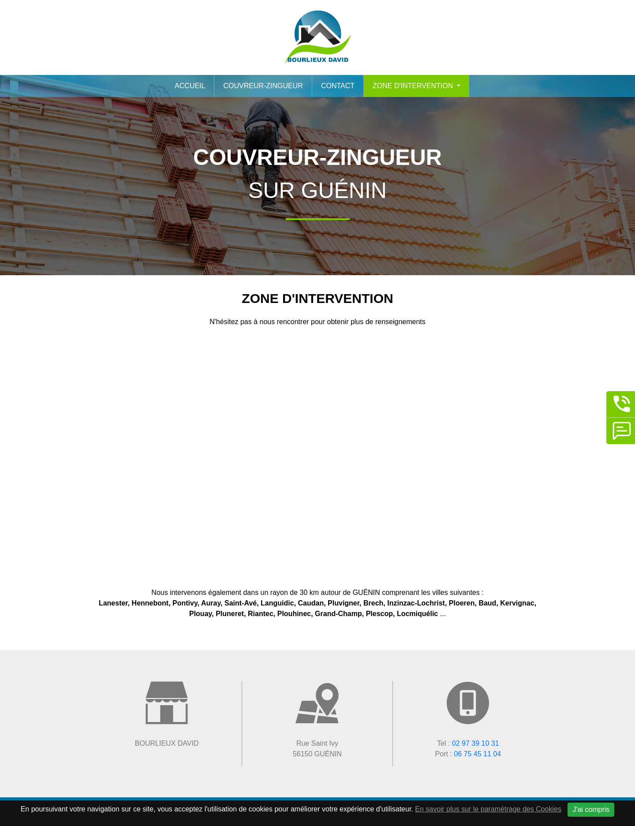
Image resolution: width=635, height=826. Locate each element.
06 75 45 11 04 (477, 754)
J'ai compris (590, 809)
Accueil (190, 86)
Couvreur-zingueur (263, 86)
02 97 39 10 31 (475, 743)
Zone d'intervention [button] (414, 86)
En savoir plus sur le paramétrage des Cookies (488, 809)
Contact (338, 86)
